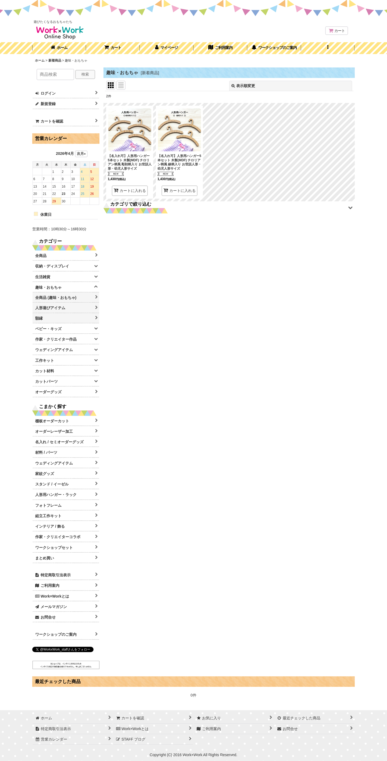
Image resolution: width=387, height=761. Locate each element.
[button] (328, 48)
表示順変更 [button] (243, 86)
